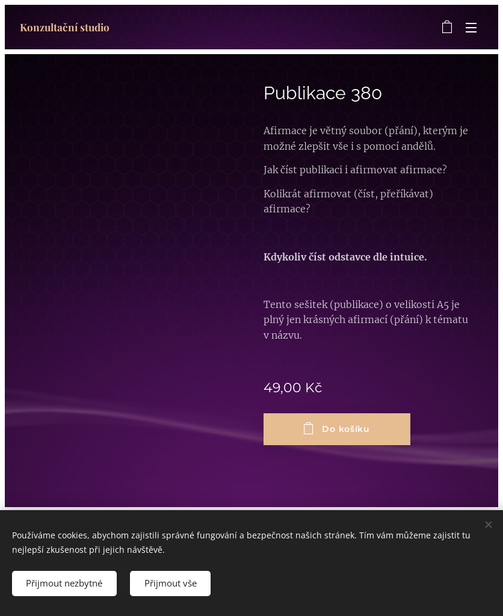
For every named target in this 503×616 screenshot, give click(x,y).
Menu (471, 27)
